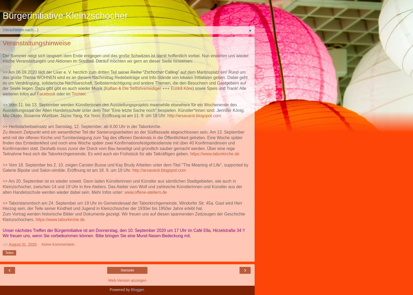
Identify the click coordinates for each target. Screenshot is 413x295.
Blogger (137, 290)
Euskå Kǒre (181, 88)
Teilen (9, 253)
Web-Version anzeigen (127, 280)
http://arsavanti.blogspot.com (194, 115)
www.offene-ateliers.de (145, 192)
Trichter (78, 94)
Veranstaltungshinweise (37, 43)
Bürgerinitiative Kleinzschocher (65, 16)
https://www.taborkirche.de (215, 154)
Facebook (46, 94)
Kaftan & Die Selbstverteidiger (133, 88)
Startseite (127, 270)
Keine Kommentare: (58, 244)
